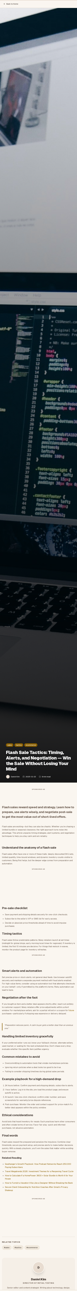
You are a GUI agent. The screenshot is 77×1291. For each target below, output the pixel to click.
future (71, 1010)
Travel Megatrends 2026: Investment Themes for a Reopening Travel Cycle (39, 1171)
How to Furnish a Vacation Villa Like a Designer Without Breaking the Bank (39, 1183)
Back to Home (10, 4)
